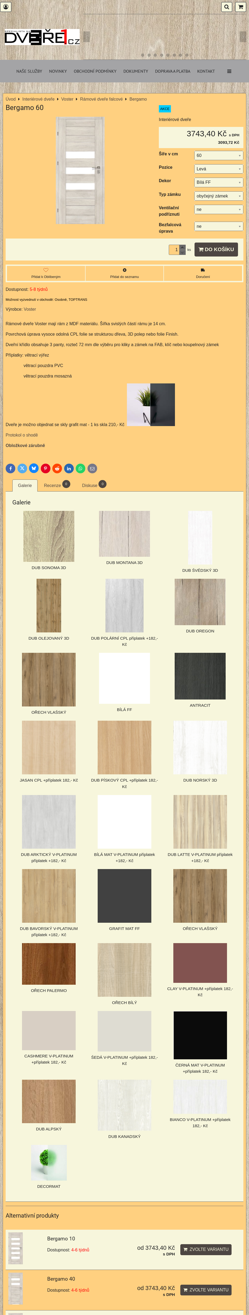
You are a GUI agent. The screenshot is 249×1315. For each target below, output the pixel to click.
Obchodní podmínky (95, 71)
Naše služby (29, 71)
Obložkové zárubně (25, 445)
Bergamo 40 (61, 1279)
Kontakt (206, 71)
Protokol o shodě (22, 435)
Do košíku (216, 249)
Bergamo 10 (61, 1239)
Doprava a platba (172, 71)
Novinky (58, 71)
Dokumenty (135, 71)
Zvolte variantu (206, 1249)
